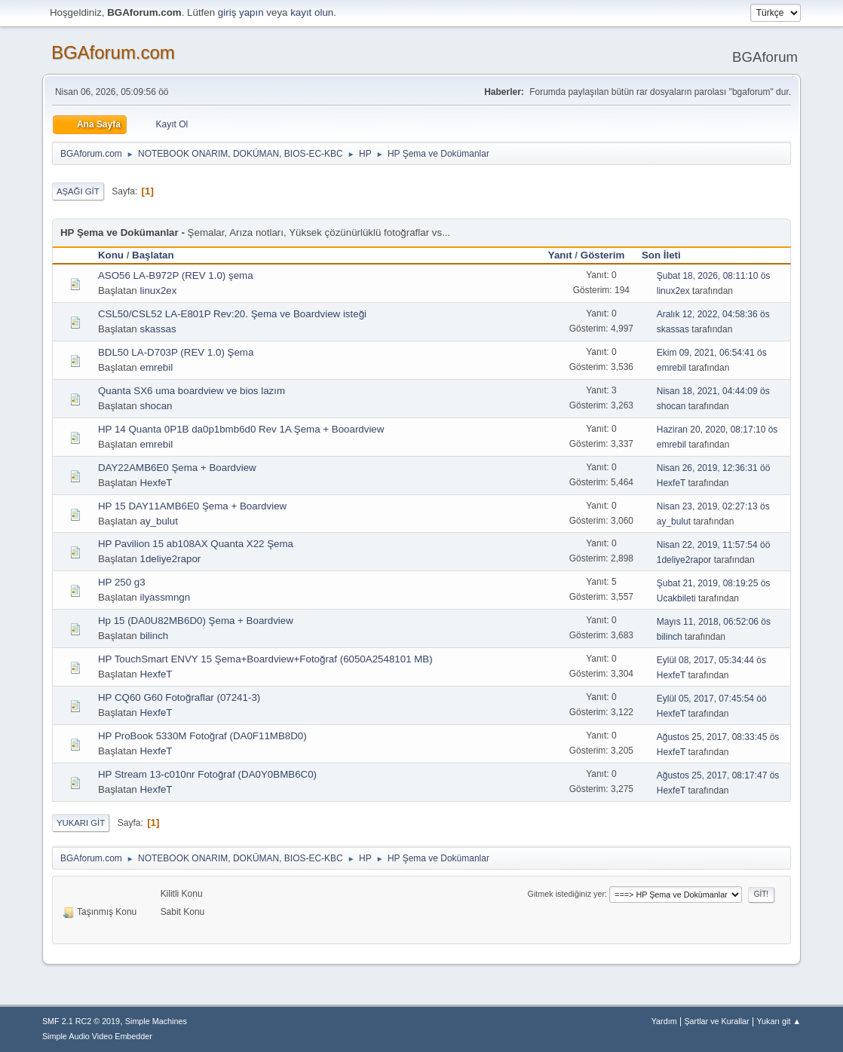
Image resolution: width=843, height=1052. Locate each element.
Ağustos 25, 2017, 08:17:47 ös (718, 775)
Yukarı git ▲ (778, 1021)
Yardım (664, 1021)
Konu (111, 255)
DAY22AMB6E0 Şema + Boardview (177, 467)
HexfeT (155, 482)
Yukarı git (81, 822)
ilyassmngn (164, 597)
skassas (157, 329)
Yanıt (560, 255)
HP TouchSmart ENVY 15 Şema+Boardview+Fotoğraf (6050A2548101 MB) (265, 659)
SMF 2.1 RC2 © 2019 (81, 1021)
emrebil (156, 367)
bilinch (153, 635)
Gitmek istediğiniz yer (566, 893)
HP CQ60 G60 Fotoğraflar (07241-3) (179, 697)
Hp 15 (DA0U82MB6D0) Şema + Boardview (195, 620)
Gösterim (603, 255)
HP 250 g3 (122, 582)
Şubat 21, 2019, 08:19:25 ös (714, 583)
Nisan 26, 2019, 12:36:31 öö (714, 468)
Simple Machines (156, 1021)
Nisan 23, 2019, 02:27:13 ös (713, 506)
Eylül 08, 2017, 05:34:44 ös (711, 660)
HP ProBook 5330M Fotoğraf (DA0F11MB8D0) (202, 736)
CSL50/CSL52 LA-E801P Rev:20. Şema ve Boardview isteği (232, 314)
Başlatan (153, 255)
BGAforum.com (113, 52)
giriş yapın (241, 12)
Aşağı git (78, 191)
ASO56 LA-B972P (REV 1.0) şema (175, 275)
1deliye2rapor (170, 558)
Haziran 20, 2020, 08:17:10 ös (717, 429)
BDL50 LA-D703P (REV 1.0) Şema (175, 352)
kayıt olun (311, 12)
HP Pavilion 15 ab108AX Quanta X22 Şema (195, 543)
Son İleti (668, 255)
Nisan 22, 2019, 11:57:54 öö (714, 545)
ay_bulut (158, 521)
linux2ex (157, 290)
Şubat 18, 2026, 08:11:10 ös (714, 276)
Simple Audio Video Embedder (97, 1036)
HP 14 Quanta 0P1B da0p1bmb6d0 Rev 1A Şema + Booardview (241, 429)
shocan (155, 405)
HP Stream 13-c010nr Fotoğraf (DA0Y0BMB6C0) (207, 774)
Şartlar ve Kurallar (716, 1021)
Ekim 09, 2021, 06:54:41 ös (712, 352)
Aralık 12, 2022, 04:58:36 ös (713, 314)
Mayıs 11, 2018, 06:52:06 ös (714, 621)
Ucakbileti (676, 598)
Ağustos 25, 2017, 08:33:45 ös (718, 737)
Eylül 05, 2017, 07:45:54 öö (712, 698)
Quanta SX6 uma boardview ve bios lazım (191, 390)
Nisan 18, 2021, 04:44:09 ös (713, 391)
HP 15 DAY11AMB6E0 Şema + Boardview (192, 506)
